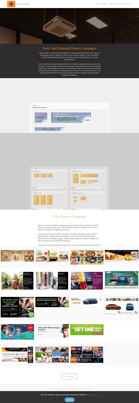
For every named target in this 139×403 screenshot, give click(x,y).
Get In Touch (126, 4)
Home (98, 4)
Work (69, 380)
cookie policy (92, 395)
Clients (117, 4)
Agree (69, 400)
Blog (111, 4)
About (105, 4)
